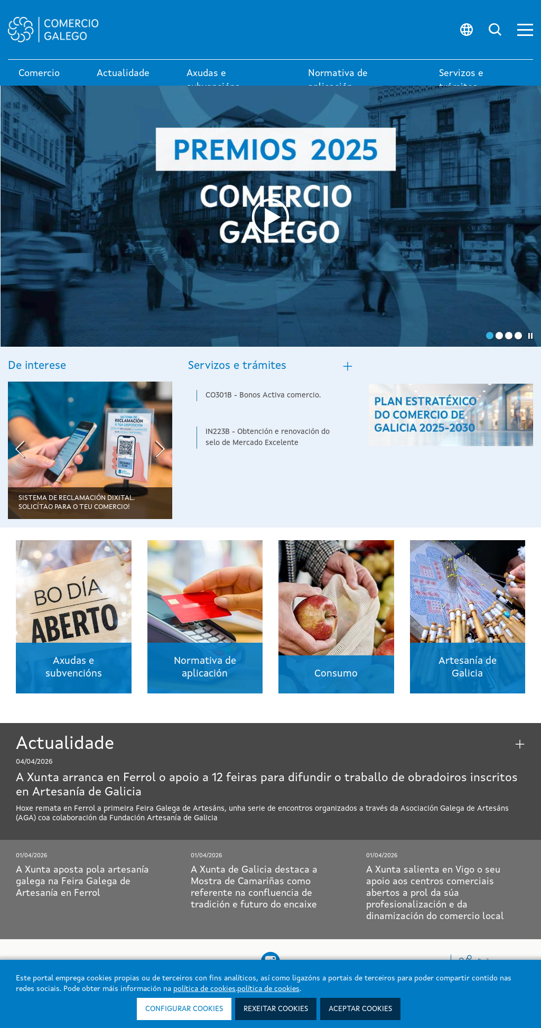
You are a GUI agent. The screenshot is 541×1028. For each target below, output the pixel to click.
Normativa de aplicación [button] (338, 80)
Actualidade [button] (123, 73)
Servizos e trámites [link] (461, 80)
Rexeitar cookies (276, 1009)
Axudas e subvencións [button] (213, 80)
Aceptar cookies (360, 1009)
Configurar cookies (184, 1009)
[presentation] (20, 450)
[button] (525, 29)
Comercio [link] (39, 73)
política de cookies (204, 989)
